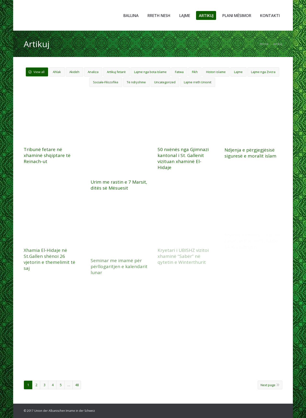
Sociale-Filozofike (105, 82)
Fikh (195, 72)
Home (264, 44)
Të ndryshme (136, 82)
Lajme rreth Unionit (197, 82)
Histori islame (216, 72)
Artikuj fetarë (116, 72)
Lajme (238, 72)
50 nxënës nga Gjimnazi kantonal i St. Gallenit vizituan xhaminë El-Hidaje (183, 158)
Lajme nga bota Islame (150, 72)
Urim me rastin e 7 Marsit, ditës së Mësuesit (119, 185)
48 (77, 385)
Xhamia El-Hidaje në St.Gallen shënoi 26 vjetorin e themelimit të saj (49, 259)
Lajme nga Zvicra (263, 72)
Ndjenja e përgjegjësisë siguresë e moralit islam (250, 153)
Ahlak (57, 72)
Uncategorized (164, 82)
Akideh (74, 72)
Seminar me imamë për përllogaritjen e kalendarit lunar (119, 267)
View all (38, 72)
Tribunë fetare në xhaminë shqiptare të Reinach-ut (47, 155)
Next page (268, 385)
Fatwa (179, 72)
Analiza (93, 72)
